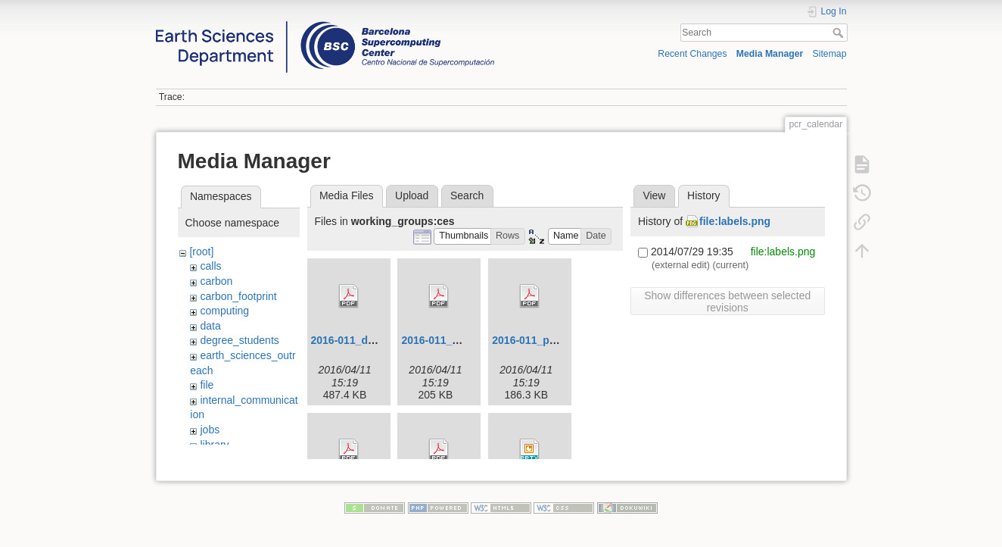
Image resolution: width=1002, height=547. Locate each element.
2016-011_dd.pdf (352, 340)
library (214, 445)
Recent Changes (692, 53)
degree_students (239, 340)
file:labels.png (734, 221)
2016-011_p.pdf (530, 340)
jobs (209, 430)
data (210, 326)
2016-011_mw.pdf (444, 340)
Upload (411, 195)
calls (210, 266)
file (206, 385)
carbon (216, 281)
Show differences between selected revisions (727, 301)
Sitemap (830, 53)
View (654, 195)
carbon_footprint (238, 296)
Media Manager (770, 53)
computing (224, 311)
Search (839, 32)
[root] (201, 251)
